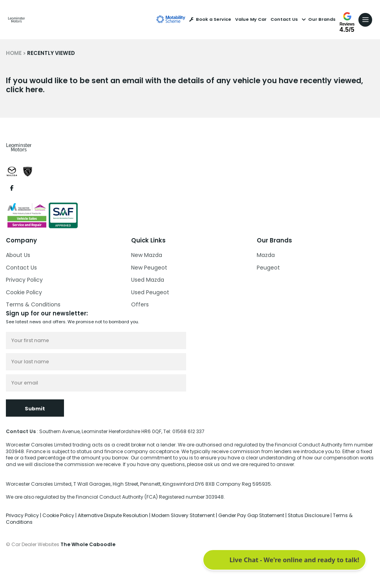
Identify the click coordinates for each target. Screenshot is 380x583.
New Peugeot (149, 267)
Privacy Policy (24, 280)
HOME (14, 53)
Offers (140, 304)
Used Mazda (147, 280)
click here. (25, 89)
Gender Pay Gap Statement (251, 515)
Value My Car (251, 19)
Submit (35, 408)
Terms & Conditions (33, 304)
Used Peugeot (150, 292)
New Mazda (146, 255)
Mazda (266, 255)
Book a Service (210, 19)
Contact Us (284, 19)
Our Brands (319, 19)
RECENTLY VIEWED (51, 53)
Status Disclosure (309, 515)
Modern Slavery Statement (184, 515)
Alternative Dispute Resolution (113, 515)
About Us (18, 255)
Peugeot (268, 267)
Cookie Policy (24, 292)
